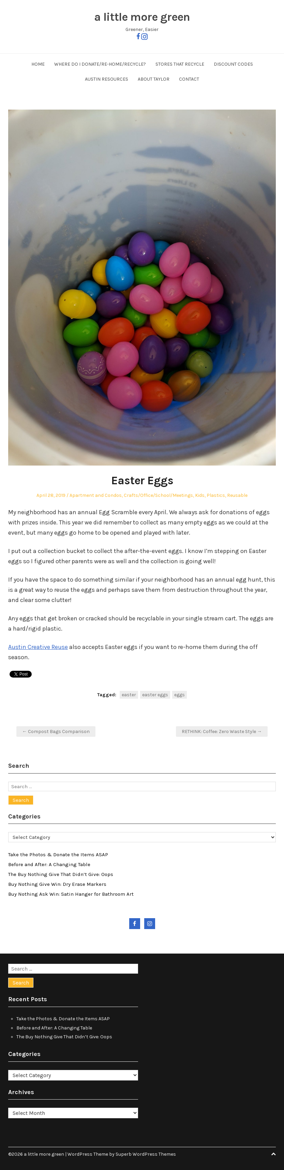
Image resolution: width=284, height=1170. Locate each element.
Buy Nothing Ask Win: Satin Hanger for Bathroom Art (71, 894)
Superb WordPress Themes (146, 1154)
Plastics (216, 495)
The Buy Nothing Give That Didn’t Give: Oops (60, 874)
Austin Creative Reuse (38, 647)
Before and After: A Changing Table (49, 864)
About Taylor (153, 79)
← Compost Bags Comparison (56, 731)
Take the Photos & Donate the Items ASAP (58, 854)
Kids (200, 495)
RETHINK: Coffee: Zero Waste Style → (222, 731)
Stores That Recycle (179, 64)
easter (129, 695)
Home (38, 64)
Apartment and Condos (96, 495)
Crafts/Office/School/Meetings (158, 495)
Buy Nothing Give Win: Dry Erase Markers (57, 884)
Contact (189, 79)
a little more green (142, 17)
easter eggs (155, 695)
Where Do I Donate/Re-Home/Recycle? (100, 64)
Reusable (237, 495)
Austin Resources (106, 79)
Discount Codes (233, 64)
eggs (179, 695)
